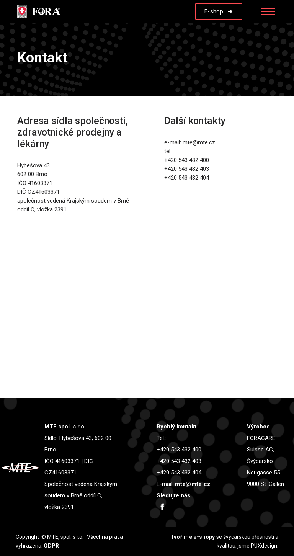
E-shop (213, 11)
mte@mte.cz (193, 484)
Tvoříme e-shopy (192, 537)
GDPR (51, 546)
